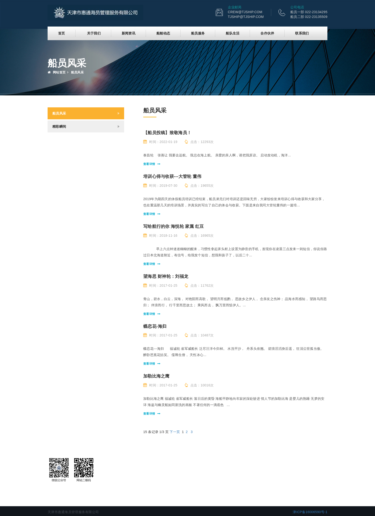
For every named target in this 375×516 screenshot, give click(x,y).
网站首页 (57, 72)
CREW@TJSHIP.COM (245, 12)
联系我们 (302, 33)
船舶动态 (163, 33)
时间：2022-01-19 (160, 141)
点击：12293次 (199, 141)
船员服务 (198, 33)
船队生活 (232, 33)
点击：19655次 (199, 185)
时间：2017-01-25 (160, 285)
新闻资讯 (128, 33)
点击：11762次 (199, 285)
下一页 (175, 432)
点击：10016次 (199, 385)
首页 (61, 33)
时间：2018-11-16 (160, 235)
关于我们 (94, 33)
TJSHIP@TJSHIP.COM (246, 17)
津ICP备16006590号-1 (310, 512)
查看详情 (149, 163)
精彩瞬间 (59, 126)
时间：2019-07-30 (160, 185)
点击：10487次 (199, 335)
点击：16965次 (199, 235)
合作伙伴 (267, 33)
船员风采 (59, 113)
